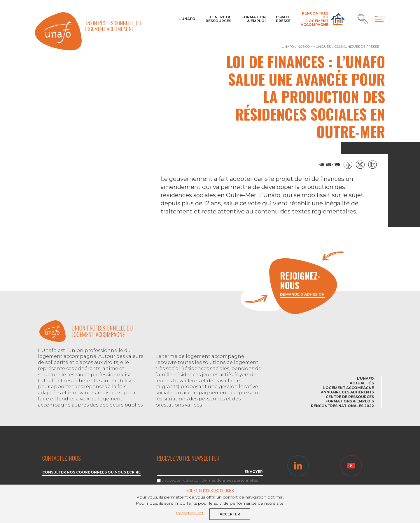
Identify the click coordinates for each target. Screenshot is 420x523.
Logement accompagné (348, 388)
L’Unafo (186, 19)
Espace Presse (283, 19)
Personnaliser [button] (190, 512)
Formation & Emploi (254, 19)
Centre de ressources (218, 19)
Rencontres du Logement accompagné (314, 19)
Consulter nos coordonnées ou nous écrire (91, 472)
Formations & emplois (350, 401)
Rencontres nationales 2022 (342, 406)
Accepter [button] (230, 514)
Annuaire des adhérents (347, 392)
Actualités (362, 383)
